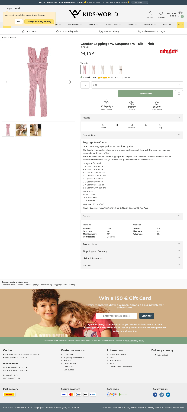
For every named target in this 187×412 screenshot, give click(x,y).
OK (18, 21)
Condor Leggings (32, 285)
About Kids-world (118, 354)
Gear (133, 25)
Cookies (167, 408)
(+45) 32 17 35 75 (18, 357)
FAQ (112, 364)
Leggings (57, 285)
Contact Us (69, 354)
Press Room (115, 360)
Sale (180, 25)
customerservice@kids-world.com (24, 354)
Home (4, 37)
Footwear (75, 25)
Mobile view (178, 408)
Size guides (69, 370)
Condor (19, 285)
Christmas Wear (8, 285)
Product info (90, 244)
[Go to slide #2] (21, 130)
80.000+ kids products (68, 31)
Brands (13, 37)
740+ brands (29, 31)
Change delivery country (39, 21)
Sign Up (147, 315)
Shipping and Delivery (95, 251)
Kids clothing (46, 285)
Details (86, 216)
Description (89, 135)
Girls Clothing (69, 285)
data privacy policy (135, 340)
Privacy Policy (129, 408)
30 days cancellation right (151, 31)
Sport (93, 25)
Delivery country (154, 408)
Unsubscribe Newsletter (121, 367)
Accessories (113, 25)
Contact (8, 350)
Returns (87, 265)
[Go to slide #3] (35, 130)
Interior (150, 25)
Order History (70, 364)
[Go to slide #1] (8, 130)
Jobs (112, 357)
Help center (69, 367)
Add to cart (145, 93)
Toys (167, 25)
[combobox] (137, 85)
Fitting (86, 117)
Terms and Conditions (111, 408)
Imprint (141, 408)
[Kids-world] (93, 14)
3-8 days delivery (109, 31)
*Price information (93, 258)
